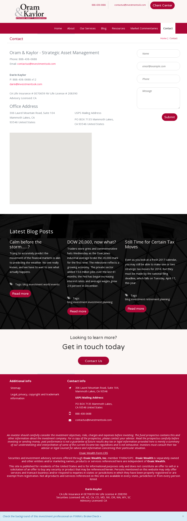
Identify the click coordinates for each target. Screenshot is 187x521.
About (71, 28)
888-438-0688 (99, 4)
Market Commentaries (144, 28)
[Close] (183, 516)
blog (25, 284)
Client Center (162, 5)
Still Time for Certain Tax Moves (150, 244)
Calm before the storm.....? (26, 244)
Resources (118, 28)
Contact (168, 28)
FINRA (123, 458)
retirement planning (158, 299)
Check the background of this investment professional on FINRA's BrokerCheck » (52, 516)
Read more (20, 294)
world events (51, 284)
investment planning (100, 302)
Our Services (88, 28)
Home (58, 28)
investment (36, 284)
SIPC (130, 458)
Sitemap (16, 388)
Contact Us (93, 361)
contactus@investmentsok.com (130, 4)
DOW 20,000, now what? (91, 242)
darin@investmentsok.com (26, 84)
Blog (104, 28)
